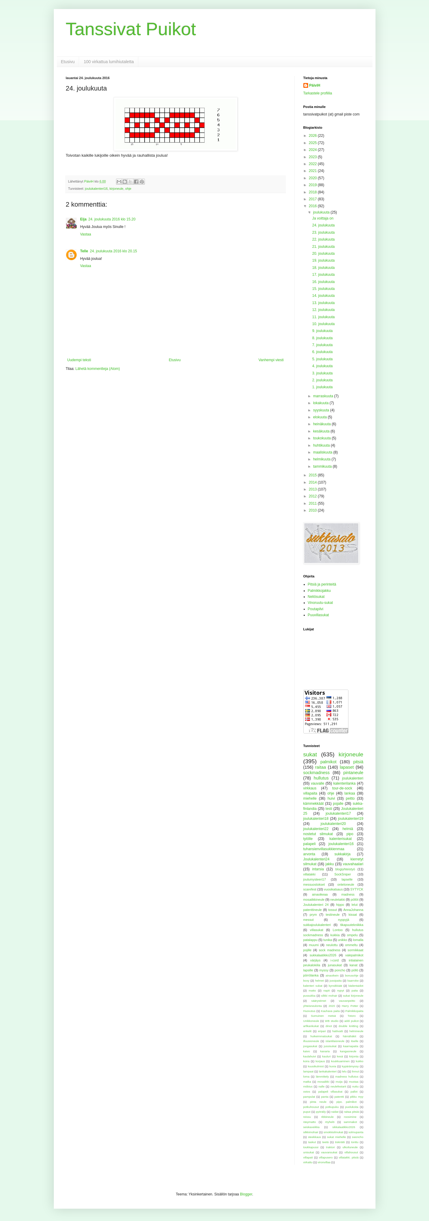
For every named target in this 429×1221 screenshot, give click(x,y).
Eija (83, 219)
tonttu (354, 1142)
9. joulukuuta (322, 331)
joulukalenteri (352, 778)
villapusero (326, 1157)
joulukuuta (321, 212)
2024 (313, 150)
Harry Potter (350, 1005)
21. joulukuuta (323, 247)
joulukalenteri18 (316, 819)
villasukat (316, 930)
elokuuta (320, 417)
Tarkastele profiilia (317, 93)
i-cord (334, 960)
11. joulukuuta (323, 317)
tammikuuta (322, 466)
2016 (313, 206)
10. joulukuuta (323, 324)
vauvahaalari (353, 864)
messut (308, 919)
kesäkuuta (321, 431)
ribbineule (327, 1116)
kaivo (306, 1051)
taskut (312, 1142)
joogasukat (310, 1046)
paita (354, 990)
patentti (339, 1096)
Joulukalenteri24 (316, 859)
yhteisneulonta (312, 1005)
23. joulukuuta (323, 232)
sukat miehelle (336, 1137)
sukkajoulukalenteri (317, 925)
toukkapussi (311, 1147)
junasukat (335, 965)
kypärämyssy (350, 1066)
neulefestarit (338, 1086)
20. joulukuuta (323, 253)
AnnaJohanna (353, 910)
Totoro (352, 1015)
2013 (313, 489)
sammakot (350, 1122)
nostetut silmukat (318, 834)
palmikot (328, 761)
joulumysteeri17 (314, 879)
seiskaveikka (311, 1127)
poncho (340, 970)
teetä (325, 1142)
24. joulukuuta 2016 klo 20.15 (113, 251)
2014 (313, 482)
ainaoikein (332, 975)
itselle (354, 1041)
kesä (340, 1056)
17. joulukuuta (323, 274)
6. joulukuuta (322, 352)
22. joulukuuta (323, 239)
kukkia (335, 935)
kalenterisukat (340, 839)
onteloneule (345, 884)
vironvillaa (324, 1162)
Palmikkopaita (354, 1011)
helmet (319, 980)
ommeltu (351, 945)
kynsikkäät (335, 985)
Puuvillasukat (318, 615)
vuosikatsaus (333, 889)
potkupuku (332, 1107)
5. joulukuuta (322, 359)
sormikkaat (355, 950)
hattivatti (337, 1031)
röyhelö (329, 1122)
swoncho (357, 1137)
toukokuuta (322, 438)
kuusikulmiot (316, 1066)
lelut (355, 904)
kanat (353, 965)
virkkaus (310, 788)
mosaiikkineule (314, 899)
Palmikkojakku (319, 591)
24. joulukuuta (323, 225)
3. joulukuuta (322, 373)
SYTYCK (356, 889)
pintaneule (353, 772)
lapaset (347, 767)
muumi (314, 945)
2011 (313, 503)
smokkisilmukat (333, 1132)
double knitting (348, 1026)
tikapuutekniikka (351, 925)
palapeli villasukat (330, 1091)
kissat (353, 914)
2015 (313, 475)
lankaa (350, 793)
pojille (307, 950)
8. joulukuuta (322, 338)
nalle (321, 1086)
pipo (350, 834)
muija (339, 1081)
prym (313, 914)
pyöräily (321, 1111)
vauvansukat (329, 1152)
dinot (329, 1026)
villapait (308, 1157)
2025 (313, 143)
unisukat (308, 1152)
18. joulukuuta (323, 268)
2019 (313, 185)
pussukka (309, 995)
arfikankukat (311, 1026)
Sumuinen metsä (323, 1015)
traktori (330, 1147)
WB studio (332, 1021)
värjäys (315, 960)
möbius (308, 1086)
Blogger (246, 1194)
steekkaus (314, 1137)
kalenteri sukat (313, 985)
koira (306, 1061)
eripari (322, 1031)
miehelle (310, 798)
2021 (313, 171)
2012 (313, 496)
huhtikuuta (322, 445)
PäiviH (314, 85)
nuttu (355, 1086)
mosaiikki (323, 1081)
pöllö (354, 970)
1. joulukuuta (322, 387)
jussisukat (330, 1046)
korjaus (320, 1061)
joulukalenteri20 (333, 824)
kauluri (326, 1056)
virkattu (308, 1162)
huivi (331, 798)
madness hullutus (346, 1076)
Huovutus (309, 1011)
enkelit (307, 1031)
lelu (344, 1071)
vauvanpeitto (347, 1000)
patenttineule (312, 910)
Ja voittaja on (322, 218)
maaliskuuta (323, 452)
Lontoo (338, 930)
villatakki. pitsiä (349, 1157)
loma (306, 1076)
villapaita (310, 793)
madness (347, 894)
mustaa (353, 1081)
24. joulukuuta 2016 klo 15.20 (112, 219)
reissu (307, 1116)
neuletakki (337, 899)
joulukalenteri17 (338, 813)
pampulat (309, 1096)
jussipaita (335, 980)
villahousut (351, 1152)
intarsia (318, 869)
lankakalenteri (328, 1071)
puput (307, 1111)
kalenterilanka (344, 783)
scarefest (310, 889)
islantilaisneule (335, 1041)
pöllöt (354, 899)
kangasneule (348, 1051)
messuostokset (314, 884)
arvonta (309, 854)
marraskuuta (323, 396)
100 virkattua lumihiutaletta (109, 61)
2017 (313, 199)
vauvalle (317, 783)
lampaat (308, 1071)
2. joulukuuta (322, 380)
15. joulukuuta (323, 289)
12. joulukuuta (323, 310)
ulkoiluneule (350, 1147)
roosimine (350, 1116)
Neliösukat (316, 597)
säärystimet (318, 1000)
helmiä (347, 829)
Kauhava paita (330, 1011)
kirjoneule (116, 188)
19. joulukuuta (323, 260)
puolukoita (351, 1107)
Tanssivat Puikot (131, 29)
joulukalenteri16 (96, 188)
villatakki (309, 874)
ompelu (352, 935)
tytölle (308, 839)
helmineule (356, 1031)
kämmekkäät (313, 803)
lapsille (308, 970)
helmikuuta (322, 459)
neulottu (332, 945)
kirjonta (353, 1056)
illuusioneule (311, 1041)
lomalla (358, 940)
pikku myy (356, 1096)
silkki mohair (329, 995)
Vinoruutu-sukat (320, 603)
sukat (310, 754)
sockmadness (316, 772)
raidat (335, 1111)
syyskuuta (321, 410)
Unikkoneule (311, 1021)
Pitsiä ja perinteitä (322, 584)
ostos (306, 1091)
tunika (327, 940)
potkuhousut (311, 1107)
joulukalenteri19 (350, 819)
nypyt (340, 990)
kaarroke (353, 980)
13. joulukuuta (323, 303)
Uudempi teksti (79, 360)
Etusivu (68, 61)
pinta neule (318, 1101)
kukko (359, 1061)
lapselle (347, 879)
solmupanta (355, 1132)
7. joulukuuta (322, 345)
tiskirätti (340, 1142)
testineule (333, 914)
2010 (313, 510)
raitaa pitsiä (351, 1111)
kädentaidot (355, 985)
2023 (313, 157)
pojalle (338, 803)
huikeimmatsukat (321, 1036)
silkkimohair (310, 1132)
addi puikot (351, 1021)
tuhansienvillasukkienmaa (324, 849)
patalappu (310, 940)
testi (329, 809)
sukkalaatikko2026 (323, 955)
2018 (313, 192)
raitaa (320, 767)
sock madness (329, 950)
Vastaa (85, 234)
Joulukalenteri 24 (316, 904)
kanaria (324, 1051)
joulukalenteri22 (316, 829)
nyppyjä (343, 919)
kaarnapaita (350, 1046)
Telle (84, 251)
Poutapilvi (315, 609)
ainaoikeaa (320, 894)
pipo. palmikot (346, 1101)
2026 (313, 136)
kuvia (332, 1066)
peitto (350, 798)
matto (312, 990)
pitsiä (358, 761)
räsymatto (309, 1122)
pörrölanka (311, 975)
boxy (306, 980)
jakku (329, 864)
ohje (128, 188)
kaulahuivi (309, 1056)
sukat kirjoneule (353, 995)
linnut (355, 1071)
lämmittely (322, 1076)
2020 (313, 178)
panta (324, 1096)
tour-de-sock (342, 788)
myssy (324, 970)
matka (307, 1081)
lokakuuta (321, 403)
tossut (332, 910)
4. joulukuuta (322, 366)
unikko (342, 940)
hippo (340, 904)
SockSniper (342, 874)
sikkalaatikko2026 (343, 1127)
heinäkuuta (322, 424)
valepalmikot (354, 955)
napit (326, 990)
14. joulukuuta (323, 296)
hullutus (321, 778)
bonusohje (351, 975)
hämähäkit (349, 1036)
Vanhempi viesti (271, 360)
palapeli (309, 844)
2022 (313, 164)
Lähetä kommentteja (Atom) (97, 369)
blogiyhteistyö (345, 869)
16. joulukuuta (323, 282)
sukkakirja (343, 854)
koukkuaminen (340, 1061)
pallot (354, 1091)
